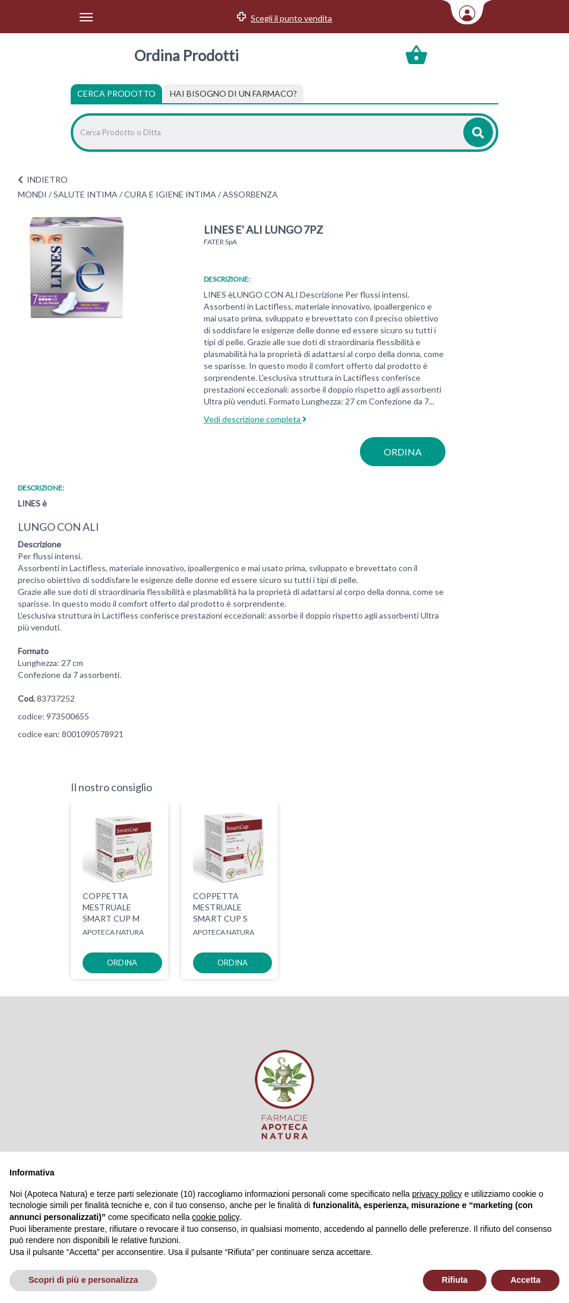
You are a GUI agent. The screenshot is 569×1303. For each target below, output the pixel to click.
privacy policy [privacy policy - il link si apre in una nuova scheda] (437, 1194)
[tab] (233, 93)
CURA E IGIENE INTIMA (170, 194)
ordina (403, 451)
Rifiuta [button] (455, 1280)
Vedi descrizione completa (255, 419)
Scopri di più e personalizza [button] (83, 1280)
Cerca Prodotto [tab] (116, 93)
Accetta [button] (525, 1280)
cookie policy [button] (215, 1217)
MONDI (32, 194)
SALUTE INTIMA (85, 194)
